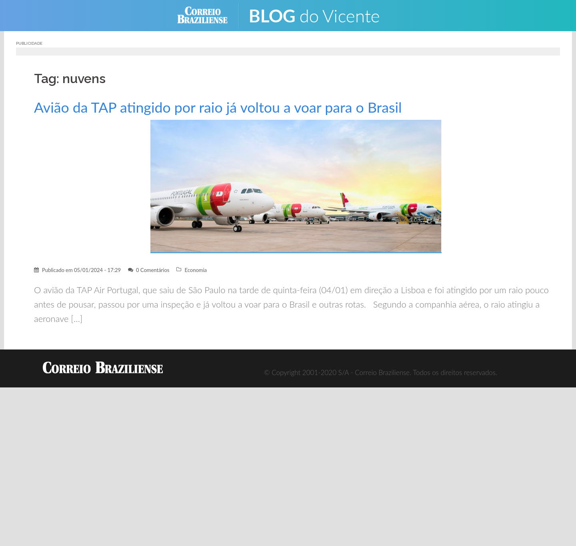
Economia (195, 270)
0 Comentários (153, 270)
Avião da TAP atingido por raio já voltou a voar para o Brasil (218, 107)
